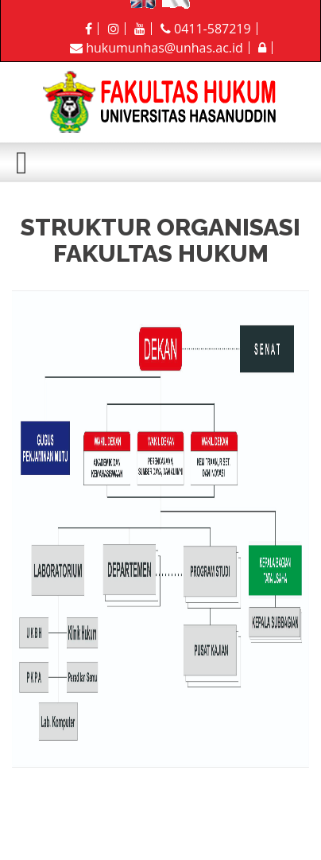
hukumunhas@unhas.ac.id (156, 47)
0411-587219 (205, 28)
